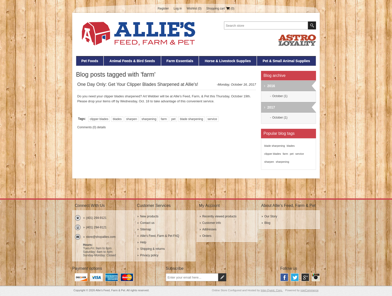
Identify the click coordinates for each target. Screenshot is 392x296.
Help (143, 242)
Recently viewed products (219, 216)
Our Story (270, 216)
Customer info (211, 223)
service (212, 119)
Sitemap (145, 229)
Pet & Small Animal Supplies (286, 61)
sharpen (131, 119)
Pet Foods (89, 61)
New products (149, 216)
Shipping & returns (152, 249)
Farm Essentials (179, 61)
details (101, 127)
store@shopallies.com (101, 237)
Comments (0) (86, 127)
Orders (207, 236)
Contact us (147, 223)
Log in (178, 8)
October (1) (280, 96)
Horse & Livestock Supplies (228, 61)
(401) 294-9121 (96, 218)
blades (117, 119)
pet (173, 119)
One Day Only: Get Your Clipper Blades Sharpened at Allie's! (137, 84)
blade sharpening (191, 119)
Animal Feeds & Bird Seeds (132, 61)
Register (163, 8)
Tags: (82, 119)
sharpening (149, 119)
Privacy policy (149, 255)
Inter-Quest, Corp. (272, 290)
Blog (267, 223)
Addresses (209, 229)
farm (164, 119)
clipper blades (99, 119)
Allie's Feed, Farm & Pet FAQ (159, 236)
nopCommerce (309, 290)
